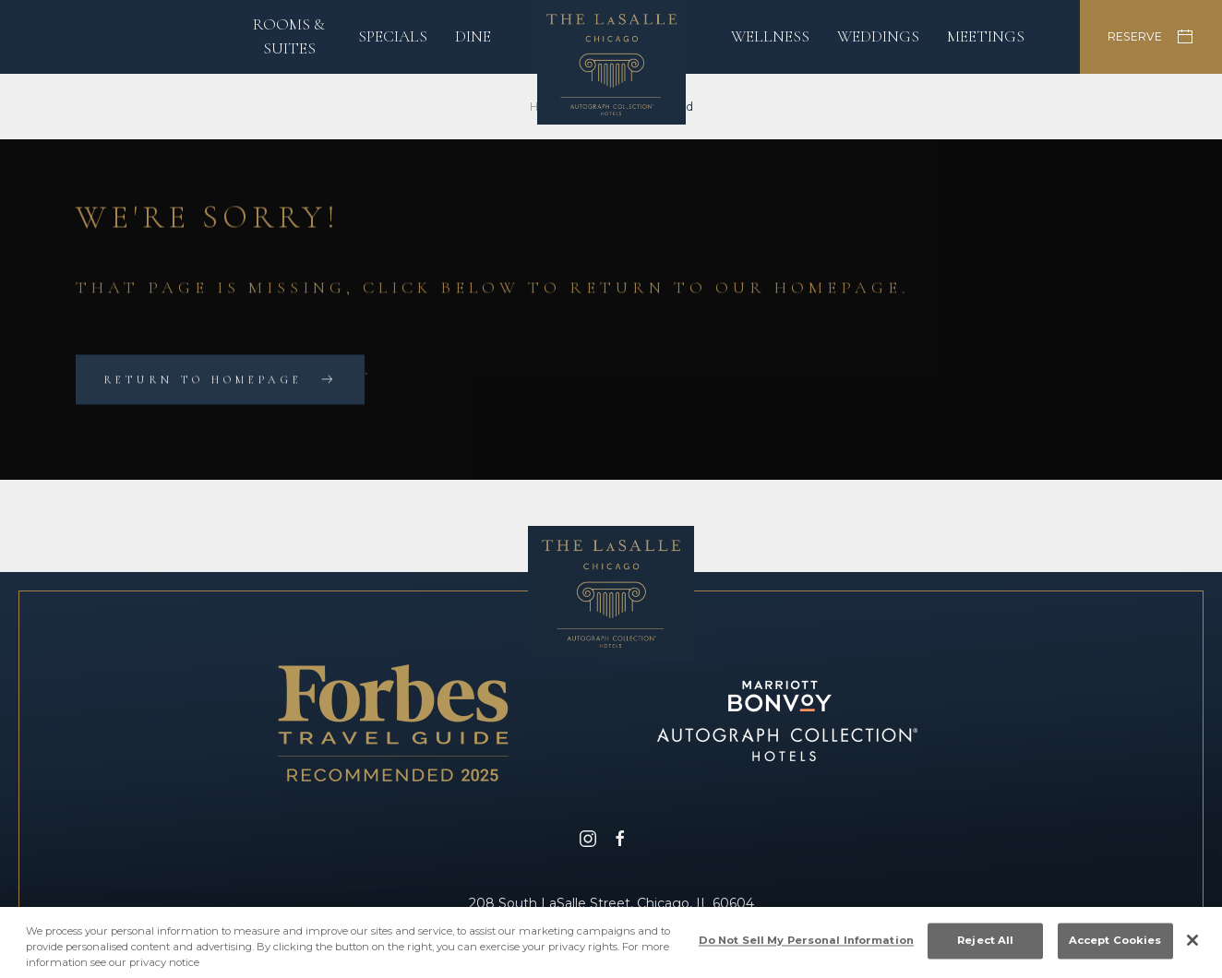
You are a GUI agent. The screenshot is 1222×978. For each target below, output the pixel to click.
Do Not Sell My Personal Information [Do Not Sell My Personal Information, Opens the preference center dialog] (806, 944)
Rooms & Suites (289, 36)
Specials (392, 36)
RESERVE (1151, 37)
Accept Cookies (1115, 944)
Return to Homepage (203, 381)
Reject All (985, 944)
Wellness (770, 36)
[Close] (1192, 945)
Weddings (878, 36)
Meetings (985, 36)
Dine (473, 36)
